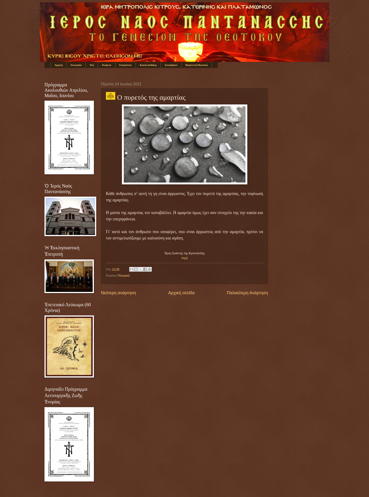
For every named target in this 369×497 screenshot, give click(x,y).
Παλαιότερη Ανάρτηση (247, 292)
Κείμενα (106, 65)
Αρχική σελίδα (181, 292)
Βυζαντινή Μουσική (196, 65)
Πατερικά (123, 275)
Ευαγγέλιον (125, 65)
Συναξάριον (171, 65)
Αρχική (59, 65)
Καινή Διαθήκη (148, 65)
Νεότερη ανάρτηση (118, 292)
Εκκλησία (76, 65)
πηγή (184, 258)
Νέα (92, 65)
